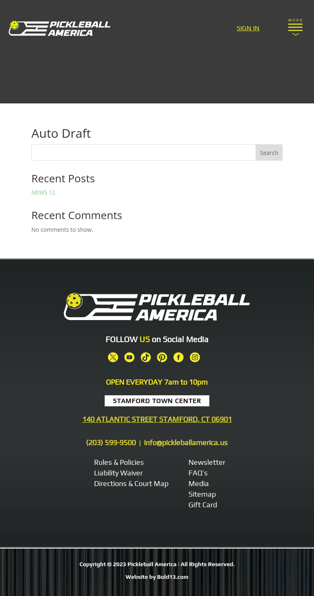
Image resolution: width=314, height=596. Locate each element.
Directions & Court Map (131, 483)
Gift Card (202, 504)
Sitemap (202, 494)
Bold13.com (172, 577)
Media (198, 483)
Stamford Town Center (157, 401)
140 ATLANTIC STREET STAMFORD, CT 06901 (157, 419)
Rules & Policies (119, 462)
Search (269, 153)
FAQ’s (198, 472)
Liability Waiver (118, 472)
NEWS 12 (43, 192)
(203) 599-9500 (111, 442)
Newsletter (206, 462)
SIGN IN (248, 28)
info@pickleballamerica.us (186, 442)
